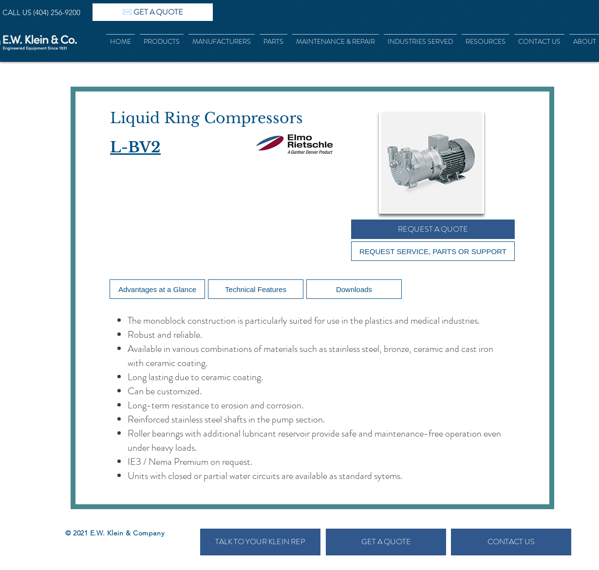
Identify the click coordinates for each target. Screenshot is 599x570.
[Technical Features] (255, 289)
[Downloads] (354, 289)
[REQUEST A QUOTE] (433, 229)
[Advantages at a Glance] (157, 289)
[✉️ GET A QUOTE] (153, 12)
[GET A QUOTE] (386, 542)
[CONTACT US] (511, 542)
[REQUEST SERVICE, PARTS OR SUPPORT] (433, 251)
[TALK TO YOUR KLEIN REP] (260, 542)
